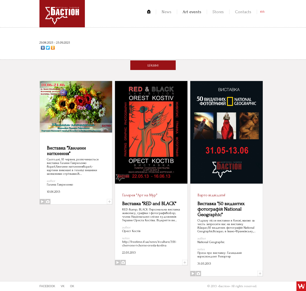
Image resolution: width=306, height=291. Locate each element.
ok (72, 286)
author (51, 181)
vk (63, 286)
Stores (218, 12)
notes (126, 238)
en (262, 11)
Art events (192, 12)
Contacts (243, 12)
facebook (47, 286)
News (166, 12)
